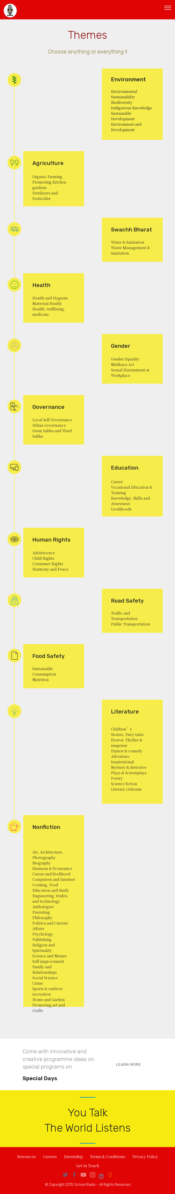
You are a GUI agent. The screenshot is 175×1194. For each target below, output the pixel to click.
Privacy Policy (145, 1156)
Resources (26, 1156)
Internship (73, 1156)
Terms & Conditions (107, 1156)
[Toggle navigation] (167, 7)
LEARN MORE (128, 1070)
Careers (50, 1156)
